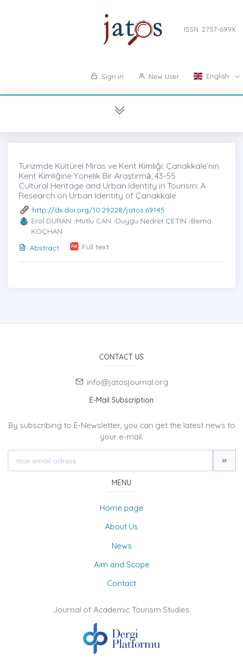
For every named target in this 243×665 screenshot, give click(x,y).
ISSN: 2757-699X (210, 29)
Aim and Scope (122, 564)
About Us (121, 526)
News (122, 546)
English (212, 76)
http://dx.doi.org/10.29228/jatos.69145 (98, 210)
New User (158, 76)
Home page (121, 508)
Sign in (107, 76)
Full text (95, 246)
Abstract (39, 247)
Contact (121, 583)
